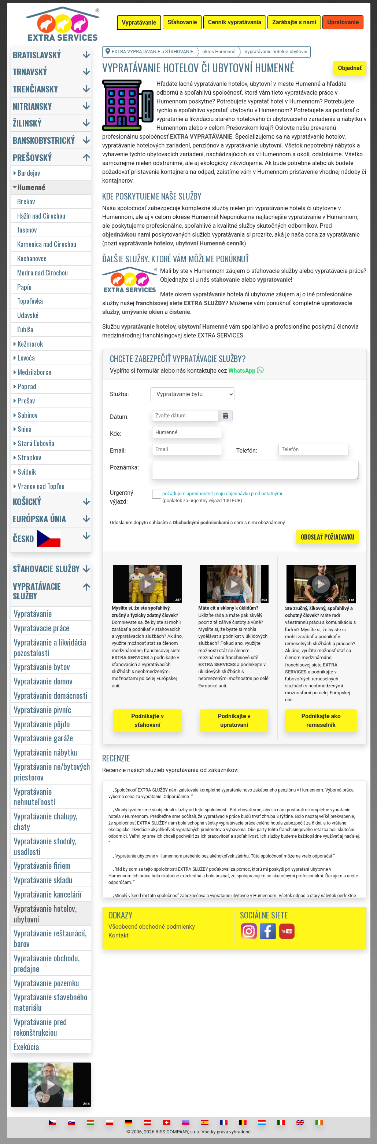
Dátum (118, 416)
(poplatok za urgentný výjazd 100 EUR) (202, 500)
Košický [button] (27, 501)
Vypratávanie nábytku (45, 752)
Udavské (27, 315)
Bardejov (27, 172)
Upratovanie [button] (343, 22)
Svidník (25, 471)
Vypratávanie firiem (42, 865)
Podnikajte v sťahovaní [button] (147, 720)
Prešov (24, 400)
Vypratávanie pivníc (42, 709)
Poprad (25, 386)
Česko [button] (36, 538)
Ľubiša (25, 329)
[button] (52, 570)
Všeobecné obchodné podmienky (151, 926)
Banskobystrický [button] (44, 140)
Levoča (24, 357)
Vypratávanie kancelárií (48, 894)
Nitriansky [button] (32, 106)
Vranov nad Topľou (39, 485)
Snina (23, 428)
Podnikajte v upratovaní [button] (234, 720)
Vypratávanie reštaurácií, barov (50, 937)
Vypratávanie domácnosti (51, 695)
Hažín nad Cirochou (41, 215)
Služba (118, 394)
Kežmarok (28, 343)
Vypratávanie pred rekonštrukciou (40, 1026)
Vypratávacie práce (41, 627)
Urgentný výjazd (121, 497)
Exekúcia (26, 1046)
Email (117, 450)
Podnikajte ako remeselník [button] (321, 720)
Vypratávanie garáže (43, 737)
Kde (115, 433)
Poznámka (123, 467)
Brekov (26, 201)
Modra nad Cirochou (42, 272)
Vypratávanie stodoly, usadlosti (45, 845)
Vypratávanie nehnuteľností (34, 796)
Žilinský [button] (27, 123)
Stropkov (27, 457)
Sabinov (25, 414)
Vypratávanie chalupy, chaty (45, 820)
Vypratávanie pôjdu (42, 723)
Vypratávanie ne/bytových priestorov (52, 771)
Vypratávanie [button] (139, 22)
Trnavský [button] (30, 71)
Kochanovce (32, 258)
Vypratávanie (33, 613)
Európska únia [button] (39, 518)
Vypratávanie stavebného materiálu (50, 1001)
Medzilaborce (32, 371)
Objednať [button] (350, 68)
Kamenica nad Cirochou (46, 243)
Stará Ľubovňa (34, 443)
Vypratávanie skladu (43, 879)
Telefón (246, 450)
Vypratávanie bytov (42, 666)
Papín (24, 286)
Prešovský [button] (32, 157)
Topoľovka (30, 300)
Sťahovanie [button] (182, 22)
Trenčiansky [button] (35, 89)
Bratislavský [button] (37, 54)
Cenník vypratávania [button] (234, 22)
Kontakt (118, 935)
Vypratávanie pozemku (46, 982)
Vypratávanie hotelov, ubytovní (45, 913)
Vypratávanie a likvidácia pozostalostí (50, 647)
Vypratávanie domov (43, 681)
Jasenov (27, 229)
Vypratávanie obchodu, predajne (47, 962)
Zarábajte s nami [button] (294, 22)
